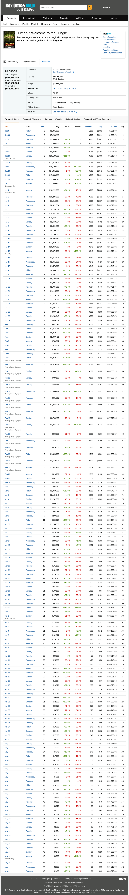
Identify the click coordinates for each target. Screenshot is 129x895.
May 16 (7, 806)
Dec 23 (7, 148)
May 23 (7, 835)
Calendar (64, 18)
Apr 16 (7, 681)
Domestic (11, 18)
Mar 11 (7, 528)
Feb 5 (7, 341)
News (105, 45)
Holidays (76, 24)
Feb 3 (7, 333)
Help (82, 882)
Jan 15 (7, 251)
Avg (100, 127)
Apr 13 (7, 668)
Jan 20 (7, 274)
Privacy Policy (56, 892)
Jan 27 (7, 304)
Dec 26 (7, 163)
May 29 (7, 863)
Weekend (14, 24)
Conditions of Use (40, 892)
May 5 (7, 760)
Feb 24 (7, 461)
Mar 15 (7, 545)
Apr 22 (7, 706)
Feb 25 (7, 467)
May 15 (7, 802)
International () (13, 80)
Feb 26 (7, 474)
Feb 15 (7, 398)
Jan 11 (7, 234)
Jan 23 (7, 287)
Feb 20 (7, 434)
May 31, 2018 (70, 88)
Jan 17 (7, 262)
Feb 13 (7, 385)
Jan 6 (7, 214)
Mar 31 (7, 612)
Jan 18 (7, 266)
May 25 (7, 844)
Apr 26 (7, 723)
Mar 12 (7, 533)
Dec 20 (7, 135)
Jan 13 (7, 243)
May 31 (7, 871)
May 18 (7, 814)
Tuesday (29, 163)
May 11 (7, 785)
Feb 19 (7, 425)
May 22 (7, 831)
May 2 (7, 748)
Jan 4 (7, 205)
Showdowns (97, 18)
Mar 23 (7, 578)
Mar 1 (7, 487)
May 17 (7, 810)
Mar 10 (7, 524)
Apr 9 (7, 652)
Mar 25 (7, 587)
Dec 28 (7, 171)
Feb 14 (7, 391)
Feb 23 (7, 454)
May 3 (7, 752)
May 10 (7, 781)
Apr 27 (7, 727)
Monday (29, 156)
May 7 (7, 769)
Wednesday (30, 135)
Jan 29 (7, 312)
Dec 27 (7, 167)
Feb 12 (7, 378)
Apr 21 (7, 702)
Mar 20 (7, 566)
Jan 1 (7, 190)
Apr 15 (7, 677)
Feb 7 (7, 349)
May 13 (7, 794)
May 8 (7, 773)
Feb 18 (7, 418)
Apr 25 (7, 718)
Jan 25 (7, 295)
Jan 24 (7, 291)
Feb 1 (7, 324)
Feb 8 (7, 354)
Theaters (88, 127)
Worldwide (47, 18)
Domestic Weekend (32, 119)
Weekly (25, 24)
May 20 (7, 823)
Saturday (29, 148)
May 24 (7, 839)
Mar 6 (7, 508)
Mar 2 (7, 491)
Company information (111, 42)
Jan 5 (7, 209)
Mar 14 (7, 541)
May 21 (7, 827)
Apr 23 (7, 710)
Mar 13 (7, 537)
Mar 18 (7, 558)
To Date (113, 127)
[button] (111, 50)
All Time (80, 18)
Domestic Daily (12, 119)
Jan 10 (7, 230)
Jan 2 (7, 197)
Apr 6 (7, 639)
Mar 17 (7, 553)
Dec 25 (7, 156)
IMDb (75, 886)
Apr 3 (7, 627)
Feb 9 (7, 358)
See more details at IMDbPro (65, 112)
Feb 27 (7, 478)
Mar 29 (7, 603)
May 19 (7, 819)
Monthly (35, 24)
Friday (28, 131)
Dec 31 (7, 183)
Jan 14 (7, 247)
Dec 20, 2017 (58, 88)
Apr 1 (7, 616)
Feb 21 (7, 441)
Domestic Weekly (53, 119)
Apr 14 (7, 673)
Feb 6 (7, 345)
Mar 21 (7, 570)
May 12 (7, 789)
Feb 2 (7, 329)
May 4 (7, 756)
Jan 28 (7, 308)
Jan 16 (7, 258)
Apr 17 (7, 685)
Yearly (55, 24)
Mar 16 (7, 549)
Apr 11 (7, 660)
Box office (106, 47)
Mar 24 (7, 583)
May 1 (7, 744)
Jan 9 (7, 226)
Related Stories (72, 119)
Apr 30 (7, 739)
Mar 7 (7, 512)
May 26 (7, 848)
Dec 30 (7, 179)
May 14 (7, 798)
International (29, 18)
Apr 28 (7, 731)
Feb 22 (7, 447)
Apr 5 (7, 635)
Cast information (109, 37)
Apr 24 (7, 714)
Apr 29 (7, 735)
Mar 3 (7, 495)
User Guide (58, 882)
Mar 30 (7, 608)
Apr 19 (7, 693)
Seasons (65, 24)
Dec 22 (7, 143)
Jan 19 (7, 270)
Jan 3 (7, 201)
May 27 (7, 852)
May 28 (7, 856)
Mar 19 (7, 562)
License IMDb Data (71, 882)
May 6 (7, 764)
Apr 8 (7, 648)
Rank (42, 127)
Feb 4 (7, 337)
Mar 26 (7, 591)
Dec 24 (7, 152)
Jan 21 (7, 279)
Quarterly (45, 24)
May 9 (7, 777)
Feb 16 (7, 405)
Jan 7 (7, 218)
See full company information (63, 72)
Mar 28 (7, 599)
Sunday (29, 152)
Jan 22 (7, 283)
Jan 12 (7, 239)
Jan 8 (7, 222)
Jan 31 (7, 320)
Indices (114, 18)
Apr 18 (7, 689)
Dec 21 (7, 139)
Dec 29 (7, 175)
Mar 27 (7, 595)
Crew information (109, 40)
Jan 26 (7, 299)
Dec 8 (7, 131)
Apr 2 (7, 623)
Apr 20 (7, 698)
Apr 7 (7, 643)
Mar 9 (7, 520)
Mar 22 (7, 574)
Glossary (48, 882)
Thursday (29, 139)
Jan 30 (7, 316)
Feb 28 (7, 482)
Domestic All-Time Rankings (97, 119)
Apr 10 (7, 656)
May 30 (7, 867)
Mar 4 (7, 499)
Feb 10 (7, 364)
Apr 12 (7, 664)
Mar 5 (7, 503)
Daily (5, 24)
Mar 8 (7, 516)
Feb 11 (7, 371)
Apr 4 (7, 631)
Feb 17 (7, 411)
